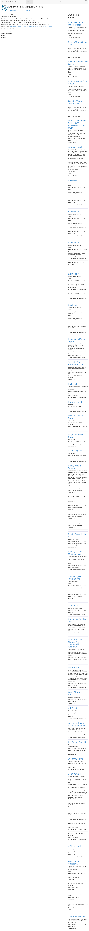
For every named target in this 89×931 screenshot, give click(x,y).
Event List (21, 10)
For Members (44, 1)
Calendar (29, 1)
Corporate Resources (53, 1)
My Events (28, 10)
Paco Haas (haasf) (25, 26)
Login (86, 0)
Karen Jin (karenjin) (47, 26)
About (23, 1)
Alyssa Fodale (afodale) (35, 26)
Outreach (36, 1)
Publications (63, 1)
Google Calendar (12, 10)
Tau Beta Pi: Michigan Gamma (11, 2)
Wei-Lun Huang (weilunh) (15, 26)
